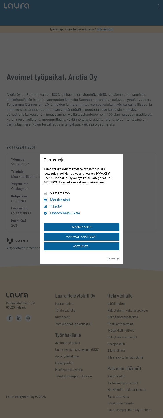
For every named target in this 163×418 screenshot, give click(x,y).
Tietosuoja (113, 258)
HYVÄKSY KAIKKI (81, 227)
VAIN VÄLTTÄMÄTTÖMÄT (81, 236)
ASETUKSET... (81, 246)
